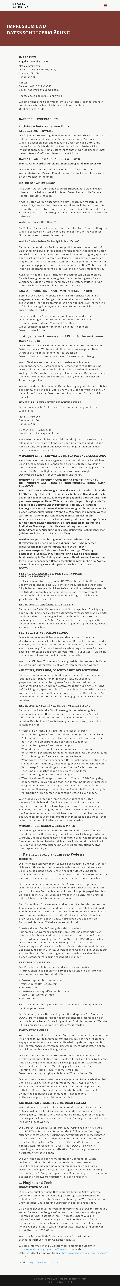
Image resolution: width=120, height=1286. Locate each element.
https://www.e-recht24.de (44, 1262)
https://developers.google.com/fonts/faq (44, 1249)
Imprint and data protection (73, 1278)
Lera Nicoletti (65, 1282)
